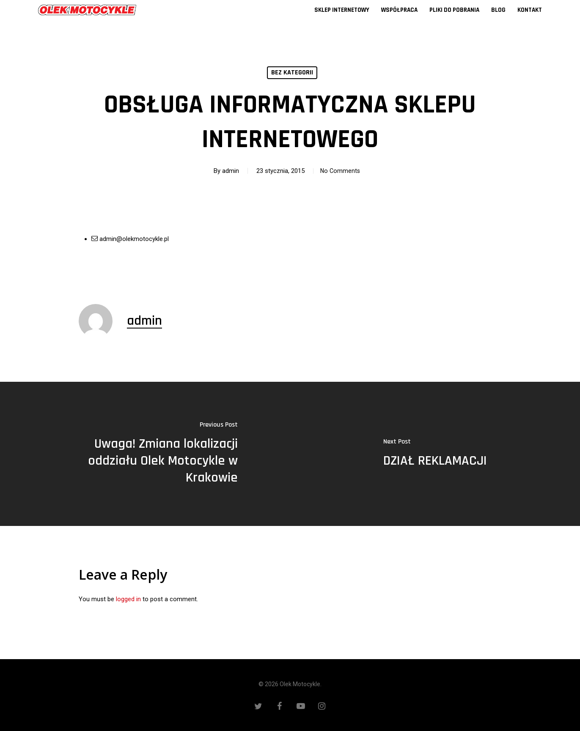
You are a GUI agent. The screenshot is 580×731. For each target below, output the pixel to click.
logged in (128, 599)
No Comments (339, 171)
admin (228, 171)
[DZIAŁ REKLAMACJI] (435, 454)
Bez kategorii (292, 72)
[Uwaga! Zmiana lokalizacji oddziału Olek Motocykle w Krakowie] (145, 454)
